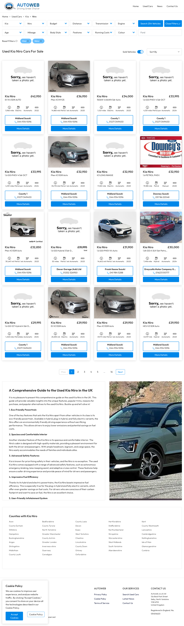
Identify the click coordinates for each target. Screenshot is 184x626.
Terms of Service (101, 603)
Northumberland (116, 530)
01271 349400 (116, 122)
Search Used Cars (131, 595)
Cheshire (79, 539)
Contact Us (172, 6)
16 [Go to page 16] (112, 372)
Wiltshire (13, 530)
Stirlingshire (14, 547)
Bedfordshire (48, 522)
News (159, 6)
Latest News (128, 599)
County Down (81, 547)
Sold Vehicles (129, 52)
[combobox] (13, 24)
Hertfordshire (115, 522)
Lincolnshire (80, 543)
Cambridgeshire (149, 534)
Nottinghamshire (149, 539)
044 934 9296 (24, 122)
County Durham (16, 526)
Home (135, 6)
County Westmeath (150, 526)
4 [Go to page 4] (91, 372)
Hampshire (14, 534)
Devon (78, 526)
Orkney (78, 551)
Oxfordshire (80, 555)
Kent (144, 522)
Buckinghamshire (16, 539)
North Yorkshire (49, 530)
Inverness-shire (49, 547)
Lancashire (147, 530)
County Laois (81, 522)
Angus (11, 543)
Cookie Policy (36, 614)
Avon (11, 522)
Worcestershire (115, 539)
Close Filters (173, 24)
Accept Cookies (14, 616)
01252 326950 (70, 273)
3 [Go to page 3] (84, 372)
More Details (23, 129)
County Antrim (48, 539)
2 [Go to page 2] (78, 372)
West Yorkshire (82, 534)
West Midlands (115, 543)
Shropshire (113, 534)
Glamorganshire (149, 547)
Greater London (49, 543)
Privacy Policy (100, 595)
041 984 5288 (116, 273)
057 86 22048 (162, 197)
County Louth (15, 555)
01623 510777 (162, 273)
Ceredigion (47, 555)
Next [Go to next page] (120, 372)
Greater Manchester (51, 534)
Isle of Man (146, 543)
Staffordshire (114, 526)
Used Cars (147, 6)
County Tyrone (48, 526)
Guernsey (46, 551)
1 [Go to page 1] (71, 372)
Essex (77, 530)
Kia (27, 17)
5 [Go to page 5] (97, 372)
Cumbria (145, 551)
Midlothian (13, 551)
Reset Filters (10, 41)
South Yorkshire (115, 547)
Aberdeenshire (115, 551)
